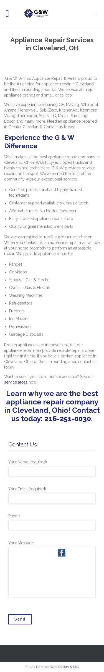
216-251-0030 (67, 418)
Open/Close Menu (10, 14)
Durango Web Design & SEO (57, 667)
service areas (15, 382)
